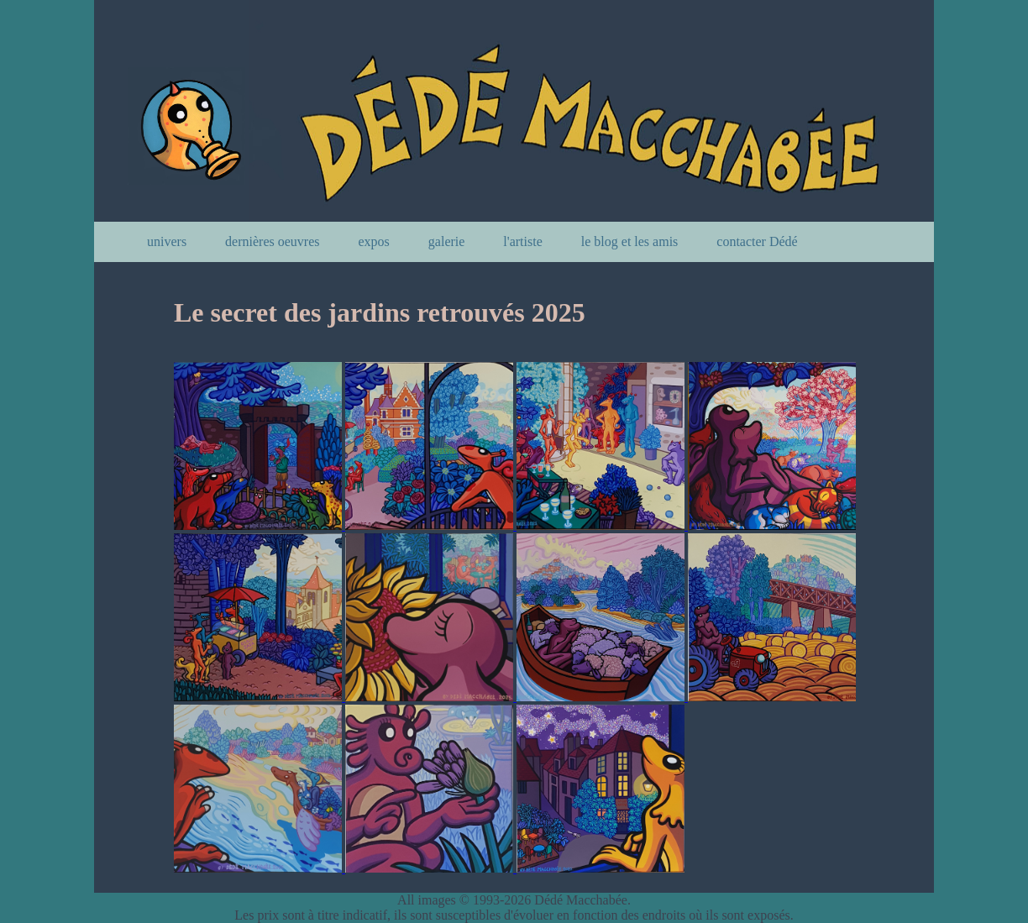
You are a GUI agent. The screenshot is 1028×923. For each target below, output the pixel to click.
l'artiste (522, 241)
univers (166, 241)
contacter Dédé (756, 241)
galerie (446, 241)
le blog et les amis (630, 241)
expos (374, 241)
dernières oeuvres (272, 241)
